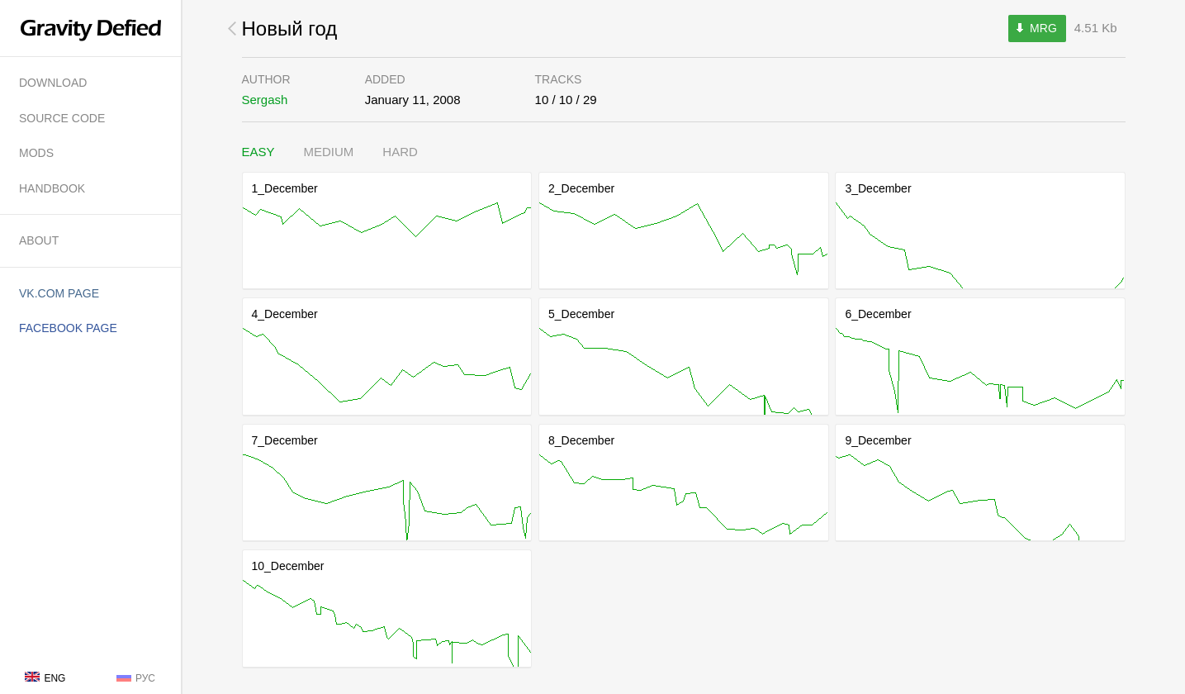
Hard (400, 152)
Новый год (290, 28)
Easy (258, 152)
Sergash (265, 100)
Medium (329, 152)
